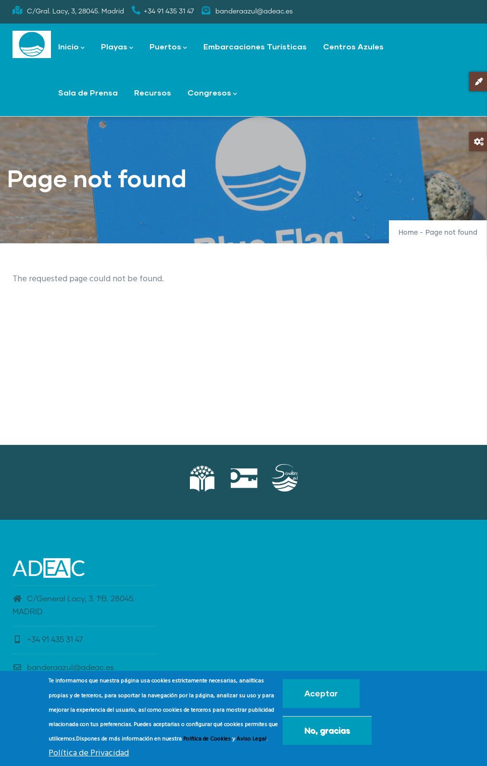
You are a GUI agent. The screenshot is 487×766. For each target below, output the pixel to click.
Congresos (212, 93)
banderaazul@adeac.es (63, 667)
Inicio (71, 47)
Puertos (168, 47)
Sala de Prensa (88, 92)
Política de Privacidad (89, 755)
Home (408, 232)
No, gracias (327, 733)
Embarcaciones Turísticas (255, 46)
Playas (117, 47)
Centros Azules (353, 46)
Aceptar (321, 696)
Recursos (152, 92)
